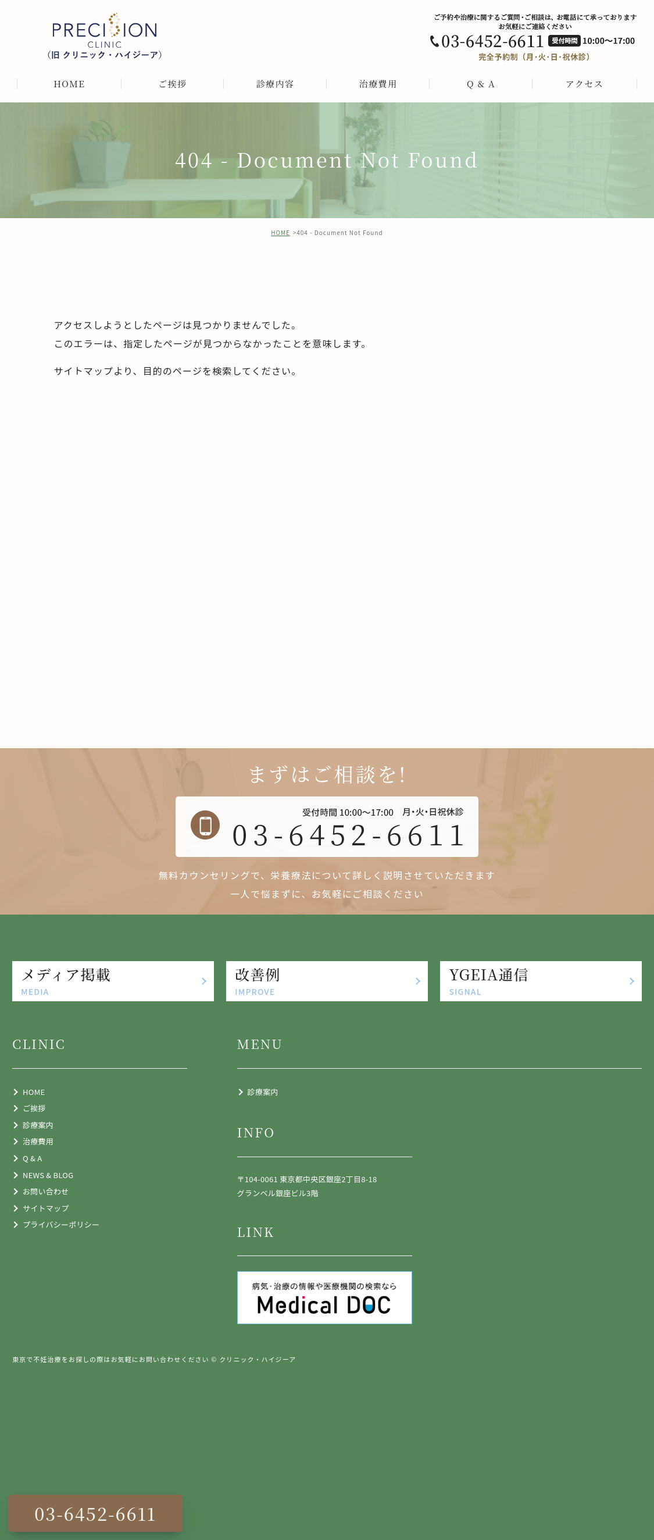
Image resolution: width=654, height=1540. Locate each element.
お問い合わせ (46, 1191)
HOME (69, 83)
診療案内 (38, 1124)
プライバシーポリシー (61, 1224)
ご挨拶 (172, 83)
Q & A (481, 83)
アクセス (585, 83)
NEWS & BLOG (48, 1174)
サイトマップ (84, 371)
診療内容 (275, 83)
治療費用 (378, 83)
